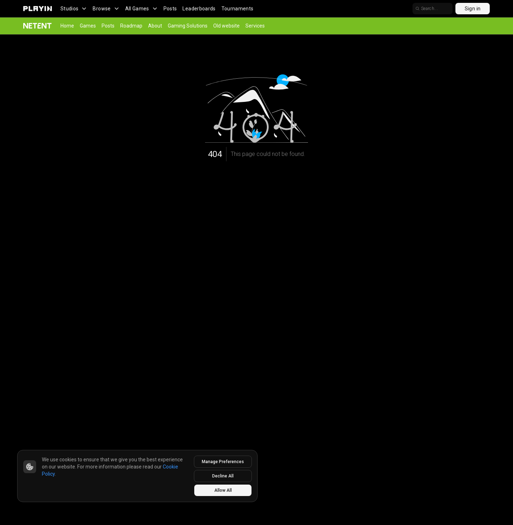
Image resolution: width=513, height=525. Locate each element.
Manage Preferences (223, 461)
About (155, 26)
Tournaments (237, 8)
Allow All (223, 490)
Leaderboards (198, 8)
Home (67, 26)
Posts (170, 8)
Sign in (472, 8)
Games (88, 26)
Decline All (223, 476)
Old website (226, 26)
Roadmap (131, 26)
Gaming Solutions (187, 26)
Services (255, 26)
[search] (432, 8)
